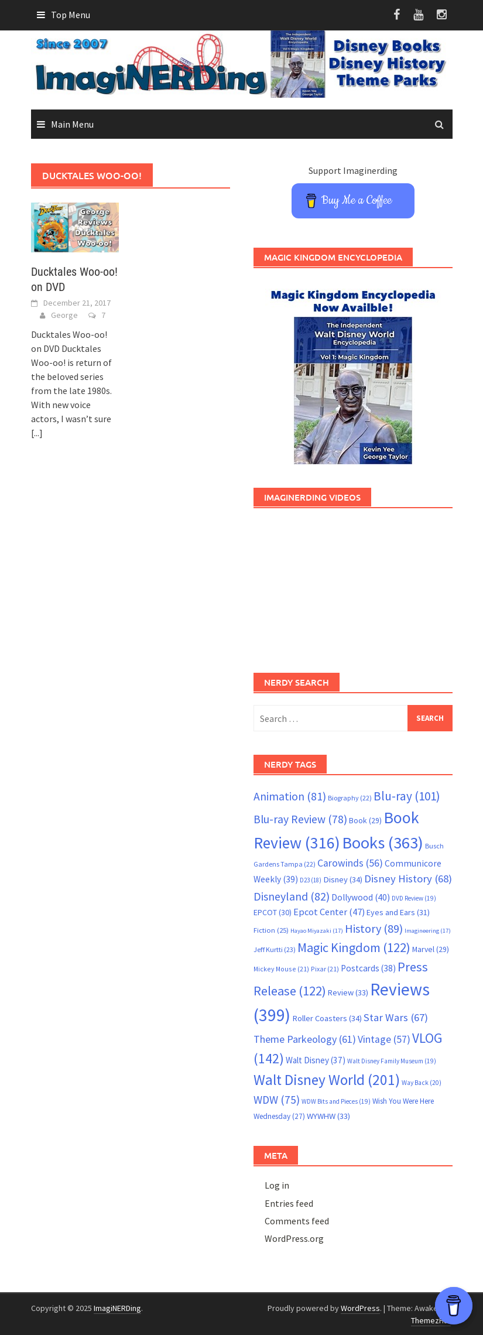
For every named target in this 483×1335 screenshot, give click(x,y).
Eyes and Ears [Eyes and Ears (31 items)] (398, 912)
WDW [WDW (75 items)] (277, 1100)
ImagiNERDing (117, 1308)
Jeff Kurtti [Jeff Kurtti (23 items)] (275, 949)
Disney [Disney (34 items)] (342, 879)
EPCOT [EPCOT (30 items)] (273, 912)
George (64, 315)
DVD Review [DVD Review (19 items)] (414, 898)
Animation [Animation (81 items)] (290, 796)
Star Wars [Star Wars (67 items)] (396, 1017)
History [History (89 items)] (374, 928)
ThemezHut (431, 1320)
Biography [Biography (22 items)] (350, 797)
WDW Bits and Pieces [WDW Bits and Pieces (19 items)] (336, 1101)
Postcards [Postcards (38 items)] (368, 968)
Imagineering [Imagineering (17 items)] (428, 930)
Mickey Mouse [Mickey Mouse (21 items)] (281, 968)
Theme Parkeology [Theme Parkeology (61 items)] (305, 1039)
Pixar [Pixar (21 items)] (325, 968)
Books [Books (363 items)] (382, 842)
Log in (277, 1185)
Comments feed (297, 1221)
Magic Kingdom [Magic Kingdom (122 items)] (353, 947)
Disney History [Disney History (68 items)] (408, 878)
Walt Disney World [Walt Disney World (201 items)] (327, 1079)
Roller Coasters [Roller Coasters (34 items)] (327, 1018)
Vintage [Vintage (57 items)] (384, 1039)
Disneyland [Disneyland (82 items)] (292, 896)
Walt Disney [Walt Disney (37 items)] (315, 1060)
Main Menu (72, 124)
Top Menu (70, 14)
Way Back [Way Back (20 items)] (421, 1083)
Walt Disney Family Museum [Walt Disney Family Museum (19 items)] (391, 1061)
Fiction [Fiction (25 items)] (271, 929)
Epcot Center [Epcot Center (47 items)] (329, 912)
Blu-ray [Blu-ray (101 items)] (407, 796)
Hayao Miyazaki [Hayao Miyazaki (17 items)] (316, 930)
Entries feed (289, 1203)
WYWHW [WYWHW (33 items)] (328, 1116)
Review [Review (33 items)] (348, 992)
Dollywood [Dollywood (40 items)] (360, 897)
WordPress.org (294, 1238)
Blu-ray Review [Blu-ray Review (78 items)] (300, 819)
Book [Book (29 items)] (365, 820)
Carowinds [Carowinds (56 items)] (350, 863)
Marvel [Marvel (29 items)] (430, 949)
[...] (37, 433)
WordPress (360, 1308)
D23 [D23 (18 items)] (310, 880)
